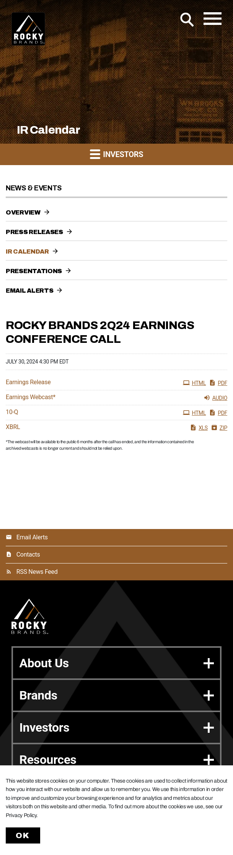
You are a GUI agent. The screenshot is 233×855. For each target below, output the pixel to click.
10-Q (12, 412)
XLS (199, 427)
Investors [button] (116, 154)
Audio (215, 397)
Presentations (34, 271)
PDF (218, 382)
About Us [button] (116, 663)
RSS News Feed (37, 571)
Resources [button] (116, 759)
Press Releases (34, 232)
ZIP (219, 427)
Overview (23, 212)
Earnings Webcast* (30, 397)
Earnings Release (28, 382)
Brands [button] (116, 695)
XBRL (13, 427)
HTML (194, 382)
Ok (23, 835)
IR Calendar (27, 251)
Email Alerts (29, 290)
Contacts (28, 554)
